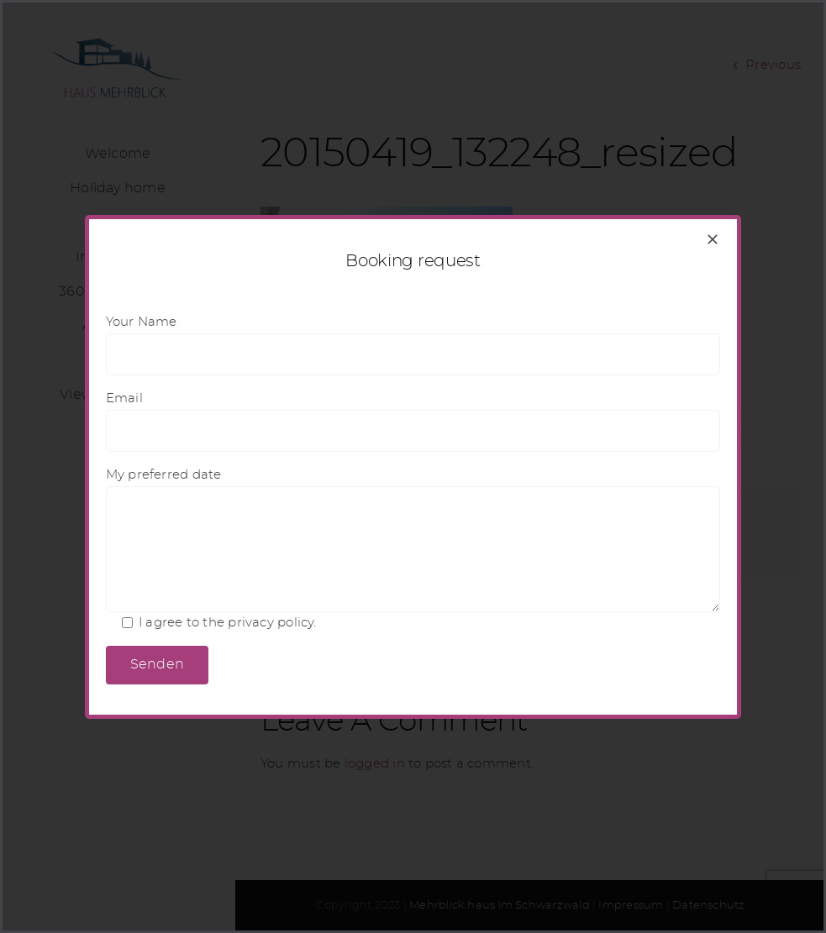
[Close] (712, 239)
